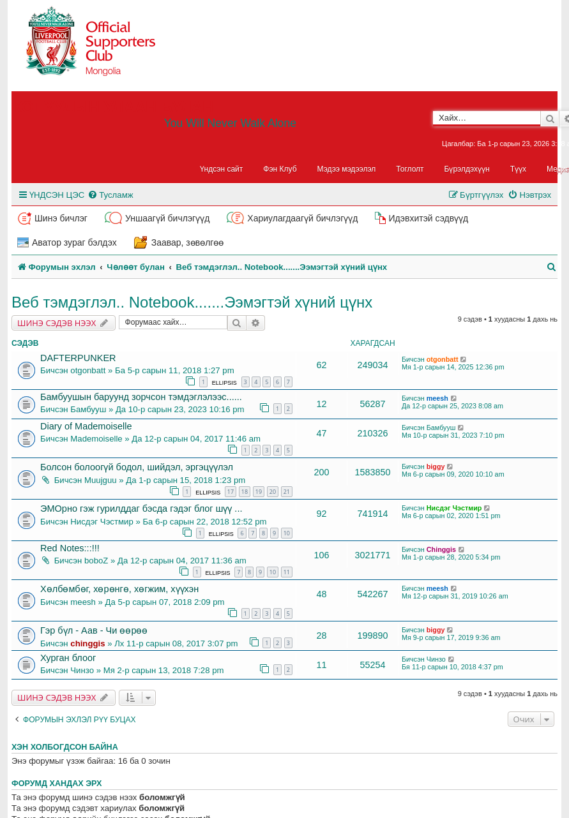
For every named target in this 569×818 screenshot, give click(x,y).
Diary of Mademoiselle (86, 426)
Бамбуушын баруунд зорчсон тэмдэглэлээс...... (141, 397)
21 (287, 491)
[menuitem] (110, 195)
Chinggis (441, 549)
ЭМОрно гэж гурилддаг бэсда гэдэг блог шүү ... (141, 508)
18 (244, 491)
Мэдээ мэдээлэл (346, 169)
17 (230, 491)
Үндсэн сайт (221, 169)
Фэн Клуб (279, 169)
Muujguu (100, 480)
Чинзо (82, 670)
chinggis (87, 643)
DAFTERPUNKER (78, 358)
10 (287, 533)
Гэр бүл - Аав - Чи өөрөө (94, 630)
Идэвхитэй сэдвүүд (428, 218)
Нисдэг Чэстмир (101, 521)
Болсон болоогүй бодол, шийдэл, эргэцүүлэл (136, 467)
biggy (436, 466)
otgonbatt (87, 370)
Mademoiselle (96, 438)
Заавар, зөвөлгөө (187, 242)
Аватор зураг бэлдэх (74, 242)
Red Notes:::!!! (70, 548)
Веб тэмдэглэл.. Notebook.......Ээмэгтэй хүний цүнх (191, 302)
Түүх (518, 169)
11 (287, 572)
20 (272, 491)
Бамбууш (88, 409)
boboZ (96, 560)
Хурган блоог (68, 658)
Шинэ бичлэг (60, 218)
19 (258, 491)
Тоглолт (409, 169)
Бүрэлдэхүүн (467, 169)
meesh (437, 398)
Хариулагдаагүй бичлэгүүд (302, 218)
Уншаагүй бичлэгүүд (167, 218)
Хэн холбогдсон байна (64, 747)
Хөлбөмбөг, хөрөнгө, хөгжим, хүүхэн (119, 589)
